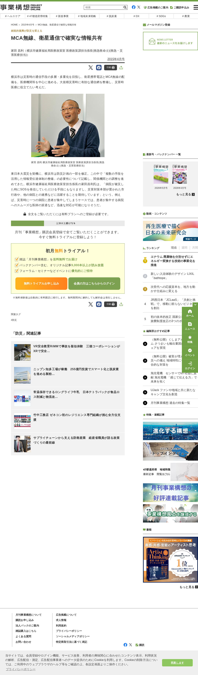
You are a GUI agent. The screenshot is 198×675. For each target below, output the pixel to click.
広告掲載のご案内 (156, 7)
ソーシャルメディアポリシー (73, 636)
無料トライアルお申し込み (41, 283)
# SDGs (161, 16)
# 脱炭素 (112, 16)
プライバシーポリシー (69, 631)
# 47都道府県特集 (37, 16)
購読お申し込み (25, 620)
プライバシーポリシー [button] (21, 669)
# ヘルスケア (12, 16)
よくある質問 (23, 636)
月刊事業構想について (29, 614)
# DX (137, 16)
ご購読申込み (179, 7)
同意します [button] (177, 662)
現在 (174, 247)
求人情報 (61, 620)
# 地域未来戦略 (87, 16)
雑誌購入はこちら (26, 631)
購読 (140, 645)
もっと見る (183, 194)
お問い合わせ (23, 642)
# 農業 (186, 16)
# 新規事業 (62, 16)
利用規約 (61, 625)
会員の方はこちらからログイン (94, 283)
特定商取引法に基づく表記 (71, 642)
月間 (195, 247)
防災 (14, 320)
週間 (184, 247)
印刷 (111, 67)
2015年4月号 (116, 59)
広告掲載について (66, 614)
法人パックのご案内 (27, 625)
